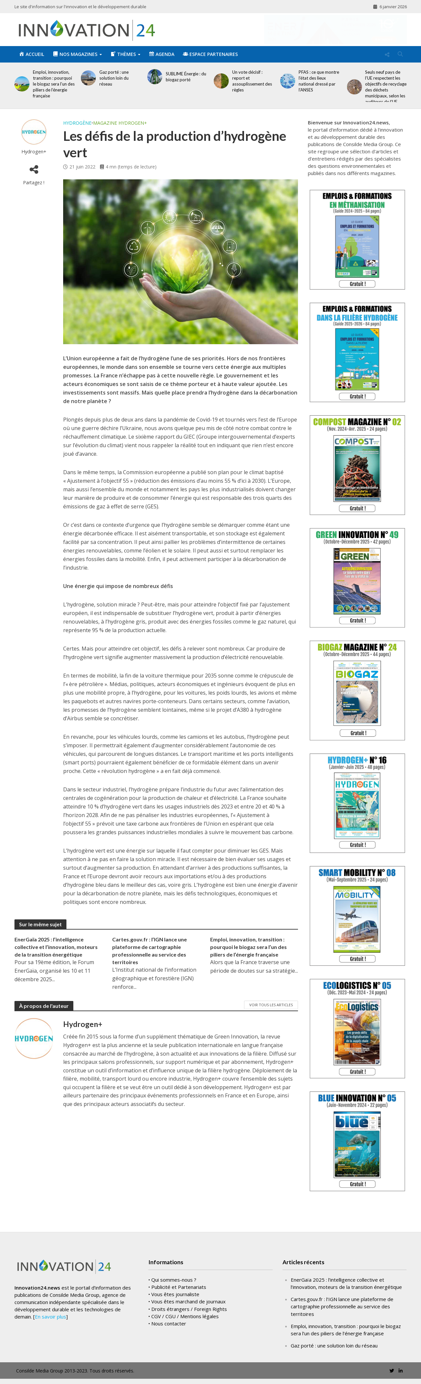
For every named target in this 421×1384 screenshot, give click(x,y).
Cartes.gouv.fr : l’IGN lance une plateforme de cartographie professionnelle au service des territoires (149, 950)
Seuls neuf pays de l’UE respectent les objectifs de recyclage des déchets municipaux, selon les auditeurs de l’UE (386, 86)
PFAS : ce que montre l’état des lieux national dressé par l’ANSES (319, 80)
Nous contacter (168, 1338)
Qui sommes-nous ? (173, 1295)
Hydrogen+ (33, 151)
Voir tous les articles (271, 1004)
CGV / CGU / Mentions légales (185, 1331)
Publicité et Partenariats (178, 1302)
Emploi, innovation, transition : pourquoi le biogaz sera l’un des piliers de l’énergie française (54, 83)
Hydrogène (77, 123)
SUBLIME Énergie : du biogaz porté (186, 76)
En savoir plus (50, 1331)
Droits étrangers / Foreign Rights (189, 1323)
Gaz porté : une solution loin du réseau (114, 78)
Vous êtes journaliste (175, 1309)
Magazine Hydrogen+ (120, 123)
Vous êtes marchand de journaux (188, 1316)
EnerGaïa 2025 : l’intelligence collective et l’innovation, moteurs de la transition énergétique (56, 947)
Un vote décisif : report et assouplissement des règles (252, 80)
